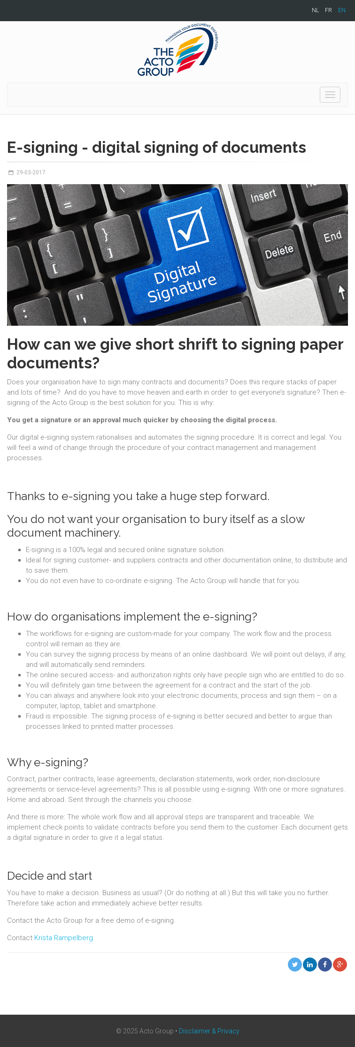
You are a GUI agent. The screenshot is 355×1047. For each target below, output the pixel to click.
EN (342, 10)
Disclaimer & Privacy (209, 1031)
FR (328, 10)
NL (315, 10)
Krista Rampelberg (63, 938)
